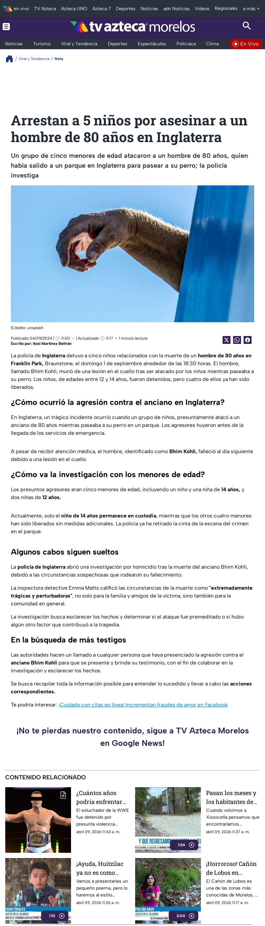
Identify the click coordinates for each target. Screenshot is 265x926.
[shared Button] (237, 340)
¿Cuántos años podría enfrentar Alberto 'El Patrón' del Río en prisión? (102, 797)
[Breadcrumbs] (12, 58)
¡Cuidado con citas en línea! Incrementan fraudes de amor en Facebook (143, 705)
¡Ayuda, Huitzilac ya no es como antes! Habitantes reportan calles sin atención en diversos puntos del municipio (102, 868)
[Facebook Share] (248, 340)
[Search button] (247, 26)
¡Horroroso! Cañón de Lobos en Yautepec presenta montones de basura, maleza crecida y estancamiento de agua (231, 868)
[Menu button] (18, 26)
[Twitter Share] (226, 340)
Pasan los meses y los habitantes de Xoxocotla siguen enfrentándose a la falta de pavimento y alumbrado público (232, 797)
